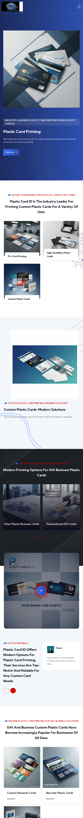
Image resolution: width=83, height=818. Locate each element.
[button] (34, 538)
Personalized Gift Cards (61, 524)
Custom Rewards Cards (21, 792)
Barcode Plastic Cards (59, 792)
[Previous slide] (6, 690)
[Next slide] (13, 690)
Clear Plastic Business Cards (21, 524)
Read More (11, 152)
